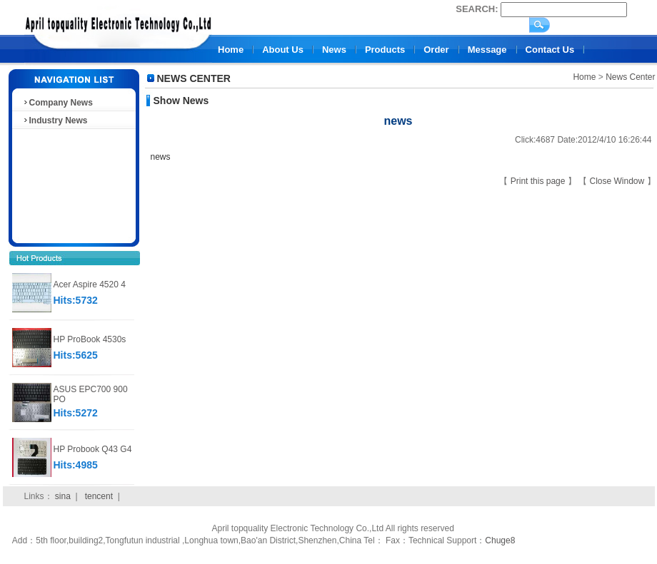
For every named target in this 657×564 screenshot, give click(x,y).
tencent (99, 496)
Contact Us (550, 49)
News (334, 49)
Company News (57, 103)
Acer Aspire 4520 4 (90, 284)
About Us (283, 49)
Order (435, 49)
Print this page (539, 181)
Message (487, 49)
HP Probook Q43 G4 (93, 449)
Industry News (55, 120)
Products (385, 49)
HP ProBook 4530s (90, 339)
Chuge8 (500, 540)
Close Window (617, 181)
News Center (630, 77)
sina (63, 496)
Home (231, 49)
